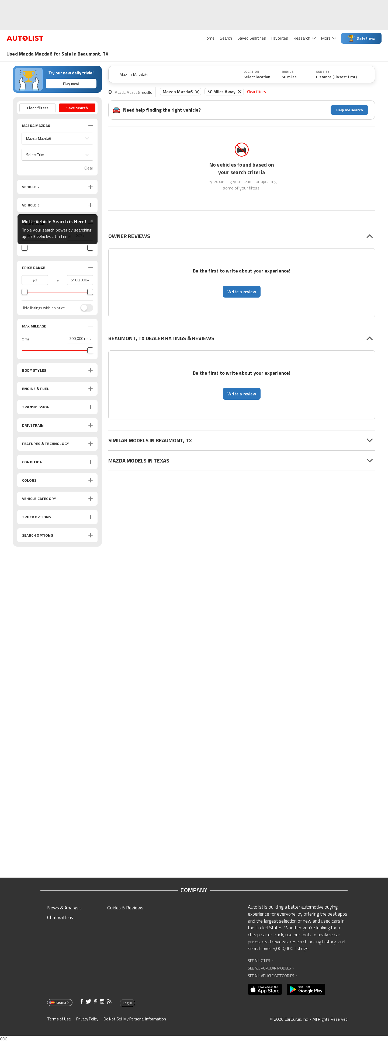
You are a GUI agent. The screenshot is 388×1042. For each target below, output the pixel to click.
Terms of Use (59, 1019)
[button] (57, 138)
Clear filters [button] (37, 108)
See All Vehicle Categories (272, 975)
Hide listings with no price (43, 307)
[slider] (24, 248)
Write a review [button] (241, 291)
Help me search (349, 110)
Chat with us (60, 917)
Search (226, 38)
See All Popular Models (271, 968)
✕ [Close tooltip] (91, 221)
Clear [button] (88, 168)
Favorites (279, 38)
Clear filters (256, 91)
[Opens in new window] (265, 989)
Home (209, 38)
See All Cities (260, 960)
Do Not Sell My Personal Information (135, 1019)
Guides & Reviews (125, 907)
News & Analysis (64, 907)
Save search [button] (77, 108)
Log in (127, 1003)
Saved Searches (251, 38)
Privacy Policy (87, 1019)
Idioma (59, 1002)
